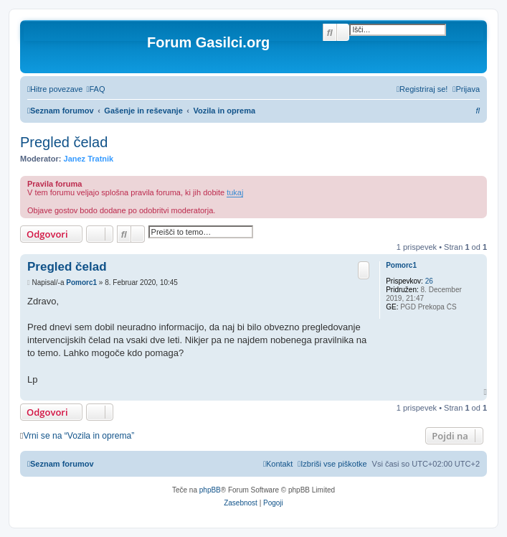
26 (429, 281)
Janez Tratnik (89, 158)
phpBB (210, 490)
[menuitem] (95, 89)
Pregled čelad (64, 142)
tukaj (235, 192)
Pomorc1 (401, 265)
